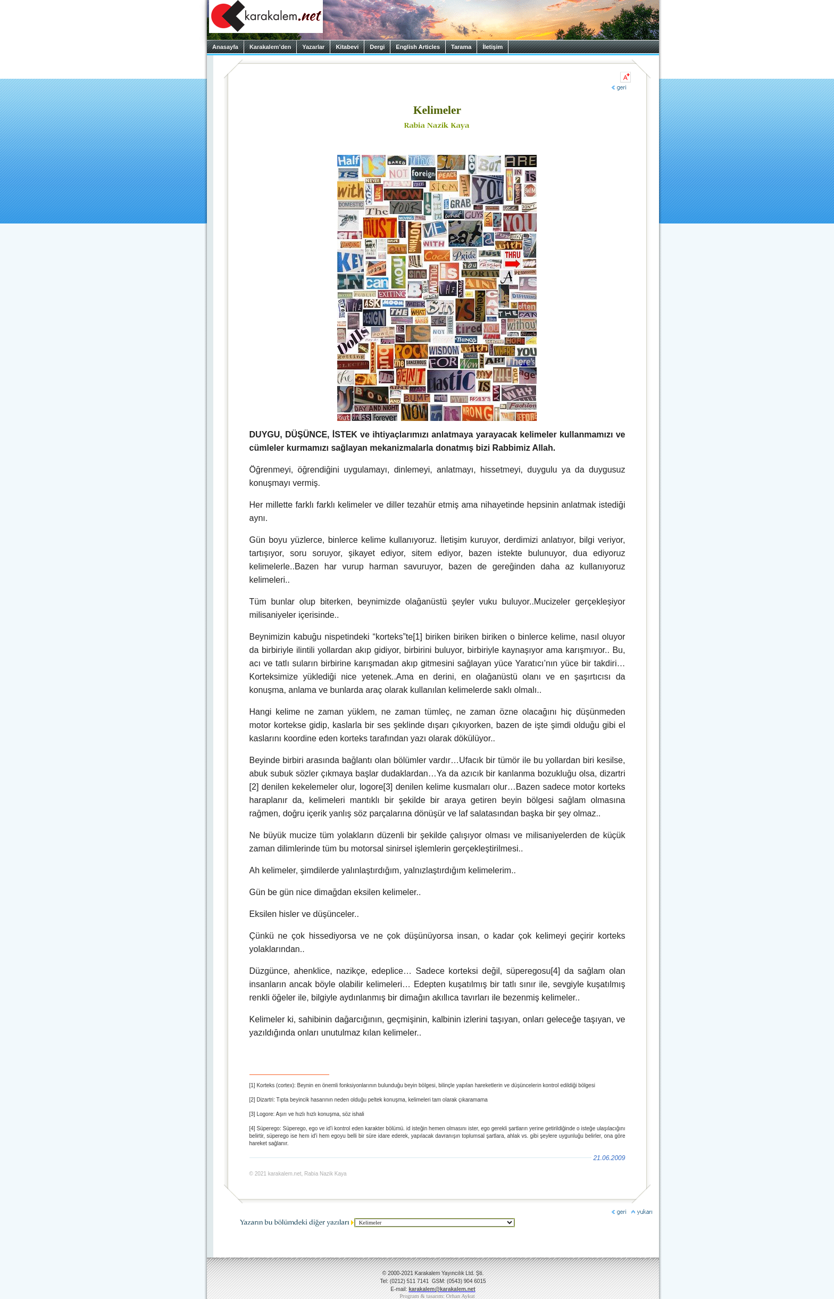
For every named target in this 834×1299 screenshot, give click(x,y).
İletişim (492, 47)
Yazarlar (313, 47)
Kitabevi (347, 47)
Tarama (461, 47)
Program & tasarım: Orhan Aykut (437, 1296)
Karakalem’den (270, 47)
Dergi (377, 47)
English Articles (418, 47)
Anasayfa (225, 47)
